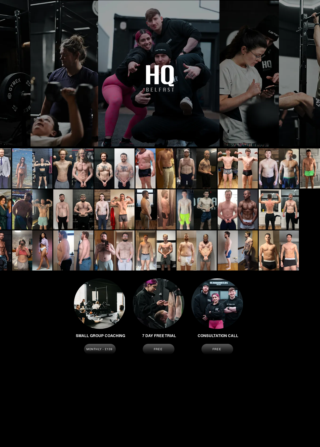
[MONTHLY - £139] (100, 349)
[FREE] (158, 349)
